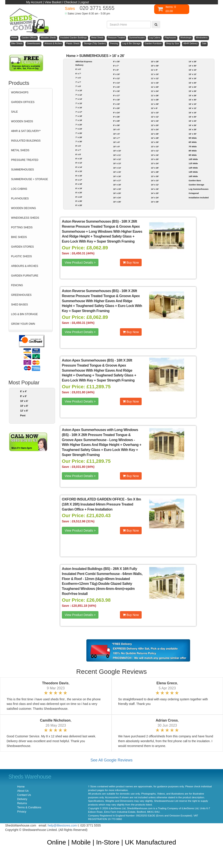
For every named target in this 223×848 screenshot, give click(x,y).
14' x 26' (155, 201)
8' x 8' (78, 154)
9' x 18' (116, 99)
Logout (84, 2)
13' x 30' (155, 176)
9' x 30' (116, 125)
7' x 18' (78, 116)
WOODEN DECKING (23, 208)
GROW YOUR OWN (23, 323)
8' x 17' (78, 180)
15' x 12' (192, 74)
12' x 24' (155, 129)
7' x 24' (78, 129)
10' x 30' (155, 65)
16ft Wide (193, 176)
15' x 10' (192, 70)
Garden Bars (195, 180)
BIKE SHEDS (19, 237)
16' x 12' (192, 108)
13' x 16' (155, 155)
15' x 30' (192, 99)
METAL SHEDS (20, 150)
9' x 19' (116, 104)
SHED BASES (19, 304)
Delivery (22, 799)
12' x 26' (155, 134)
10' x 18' (117, 184)
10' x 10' (117, 150)
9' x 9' (116, 70)
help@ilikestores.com (62, 825)
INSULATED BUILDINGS (26, 140)
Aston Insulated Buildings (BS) (86, 569)
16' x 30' (192, 134)
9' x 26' (116, 116)
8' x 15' (78, 171)
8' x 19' (78, 188)
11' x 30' (155, 104)
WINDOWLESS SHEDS (25, 217)
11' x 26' (155, 95)
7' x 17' (78, 112)
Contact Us (24, 795)
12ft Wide (193, 168)
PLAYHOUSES (20, 198)
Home (71, 56)
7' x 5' (78, 77)
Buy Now (131, 262)
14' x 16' (155, 189)
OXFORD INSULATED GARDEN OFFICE (93, 499)
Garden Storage (196, 184)
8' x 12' (78, 162)
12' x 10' (155, 112)
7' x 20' (78, 124)
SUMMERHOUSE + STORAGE (29, 179)
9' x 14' (116, 83)
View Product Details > (80, 262)
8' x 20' (78, 192)
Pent (22, 415)
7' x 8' (78, 86)
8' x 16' (78, 175)
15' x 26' (192, 91)
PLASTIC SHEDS (21, 256)
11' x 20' (155, 87)
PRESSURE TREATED (24, 159)
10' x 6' (24, 401)
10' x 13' (117, 163)
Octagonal (194, 193)
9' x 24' (116, 112)
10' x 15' (117, 172)
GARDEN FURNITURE (24, 275)
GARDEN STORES (22, 246)
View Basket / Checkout (61, 2)
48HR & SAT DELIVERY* (26, 131)
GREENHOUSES (21, 294)
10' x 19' (117, 189)
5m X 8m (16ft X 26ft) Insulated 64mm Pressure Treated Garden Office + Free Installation (101, 504)
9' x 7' (116, 65)
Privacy (21, 811)
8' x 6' (23, 396)
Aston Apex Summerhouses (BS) (88, 360)
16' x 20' (192, 116)
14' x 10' (155, 180)
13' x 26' (155, 168)
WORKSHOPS (20, 92)
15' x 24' (192, 87)
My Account (34, 2)
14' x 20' (155, 193)
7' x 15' (78, 103)
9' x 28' (116, 121)
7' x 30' (78, 141)
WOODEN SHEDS (22, 121)
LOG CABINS (19, 188)
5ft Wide (193, 138)
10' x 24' (117, 197)
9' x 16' (116, 91)
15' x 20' (192, 83)
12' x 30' (155, 142)
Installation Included (199, 197)
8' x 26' (78, 201)
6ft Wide (193, 142)
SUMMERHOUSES (22, 169)
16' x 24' (192, 121)
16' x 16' (192, 112)
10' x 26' (117, 201)
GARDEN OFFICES (23, 102)
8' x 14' (78, 167)
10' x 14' (117, 168)
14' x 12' (155, 184)
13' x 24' (155, 163)
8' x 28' (78, 205)
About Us (23, 790)
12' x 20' (155, 125)
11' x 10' (155, 74)
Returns (22, 803)
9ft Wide (193, 155)
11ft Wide (193, 163)
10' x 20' (117, 193)
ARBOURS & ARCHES (24, 266)
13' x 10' (155, 146)
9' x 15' (116, 87)
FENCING (17, 285)
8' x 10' (78, 158)
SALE (14, 111)
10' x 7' (116, 138)
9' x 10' (116, 74)
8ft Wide (193, 150)
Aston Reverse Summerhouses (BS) (90, 221)
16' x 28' (192, 129)
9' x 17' (116, 95)
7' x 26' (78, 133)
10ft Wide (193, 159)
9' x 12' (116, 78)
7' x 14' (78, 99)
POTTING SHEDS (22, 227)
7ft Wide (193, 146)
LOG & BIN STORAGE (24, 314)
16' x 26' (118, 56)
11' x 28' (155, 99)
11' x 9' (154, 70)
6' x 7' (78, 73)
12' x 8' (24, 410)
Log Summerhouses (198, 189)
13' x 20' (155, 159)
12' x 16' (155, 121)
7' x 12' (78, 95)
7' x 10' (78, 90)
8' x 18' (78, 184)
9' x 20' (116, 108)
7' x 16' (78, 107)
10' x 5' (116, 129)
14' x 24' (155, 197)
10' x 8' (24, 405)
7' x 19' (78, 120)
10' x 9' (116, 146)
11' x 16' (155, 83)
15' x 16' (192, 78)
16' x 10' (192, 104)
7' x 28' (78, 137)
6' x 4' (23, 391)
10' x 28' (155, 61)
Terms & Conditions (29, 807)
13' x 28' (155, 172)
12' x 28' (155, 138)
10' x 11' (117, 155)
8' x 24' (78, 197)
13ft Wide (193, 172)
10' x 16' (117, 176)
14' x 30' (192, 65)
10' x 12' (117, 159)
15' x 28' (192, 95)
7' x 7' (78, 82)
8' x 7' (78, 150)
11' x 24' (155, 91)
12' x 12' (155, 116)
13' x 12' (155, 150)
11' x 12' (155, 78)
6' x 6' (78, 69)
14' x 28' (192, 61)
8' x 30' (116, 61)
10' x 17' (117, 180)
